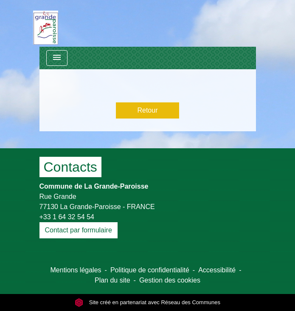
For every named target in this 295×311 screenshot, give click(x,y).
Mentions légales (76, 270)
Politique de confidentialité (149, 270)
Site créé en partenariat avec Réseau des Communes (147, 302)
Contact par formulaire (78, 230)
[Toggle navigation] (56, 58)
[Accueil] (45, 23)
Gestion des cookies (169, 280)
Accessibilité (217, 270)
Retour (147, 110)
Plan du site (112, 280)
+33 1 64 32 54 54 (66, 217)
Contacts (70, 167)
